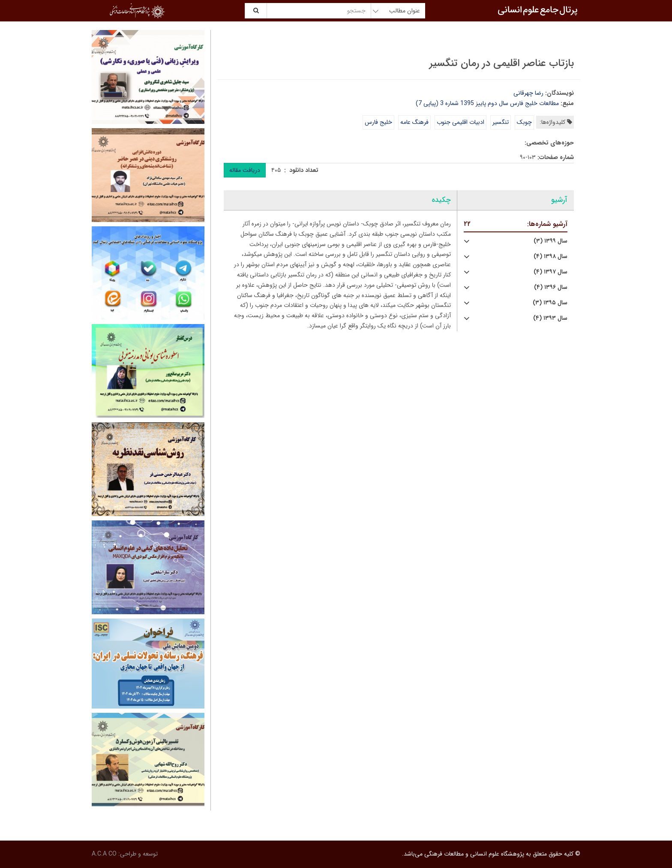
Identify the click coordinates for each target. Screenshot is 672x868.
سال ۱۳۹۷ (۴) (550, 271)
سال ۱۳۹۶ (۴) (550, 287)
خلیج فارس (378, 122)
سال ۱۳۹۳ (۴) (550, 318)
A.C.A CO (104, 854)
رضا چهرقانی (528, 93)
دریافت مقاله (244, 170)
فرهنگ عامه (414, 122)
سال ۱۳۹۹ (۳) (550, 241)
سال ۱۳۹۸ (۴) (550, 256)
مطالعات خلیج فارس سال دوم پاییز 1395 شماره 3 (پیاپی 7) (487, 103)
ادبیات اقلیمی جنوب (460, 122)
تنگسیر (500, 122)
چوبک (524, 122)
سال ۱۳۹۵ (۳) (550, 302)
